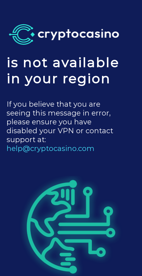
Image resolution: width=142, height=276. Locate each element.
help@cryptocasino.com (50, 148)
